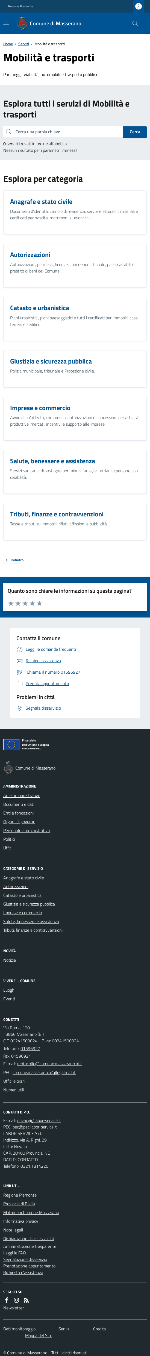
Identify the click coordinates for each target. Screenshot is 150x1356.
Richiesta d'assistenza (23, 1272)
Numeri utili (13, 1089)
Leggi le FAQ (14, 1252)
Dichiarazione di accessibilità (28, 1238)
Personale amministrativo (26, 830)
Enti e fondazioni (18, 813)
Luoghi (9, 990)
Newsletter (13, 1307)
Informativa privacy (20, 1221)
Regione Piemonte (20, 6)
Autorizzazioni (15, 886)
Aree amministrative (21, 795)
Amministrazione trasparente (29, 1246)
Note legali (13, 1230)
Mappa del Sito (38, 1335)
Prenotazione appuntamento (29, 1266)
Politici (9, 839)
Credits (99, 1328)
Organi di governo (19, 821)
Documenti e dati (18, 804)
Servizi (23, 44)
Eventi (9, 998)
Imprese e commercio (22, 912)
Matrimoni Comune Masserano (31, 1212)
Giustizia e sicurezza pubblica (29, 904)
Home (8, 44)
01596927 (30, 1048)
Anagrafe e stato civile (23, 877)
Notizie (9, 960)
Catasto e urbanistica (22, 895)
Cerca (135, 131)
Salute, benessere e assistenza (31, 921)
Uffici (7, 848)
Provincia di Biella (19, 1203)
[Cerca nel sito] (133, 23)
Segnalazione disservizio (25, 1259)
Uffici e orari (14, 1081)
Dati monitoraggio (19, 1328)
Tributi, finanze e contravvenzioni (33, 930)
